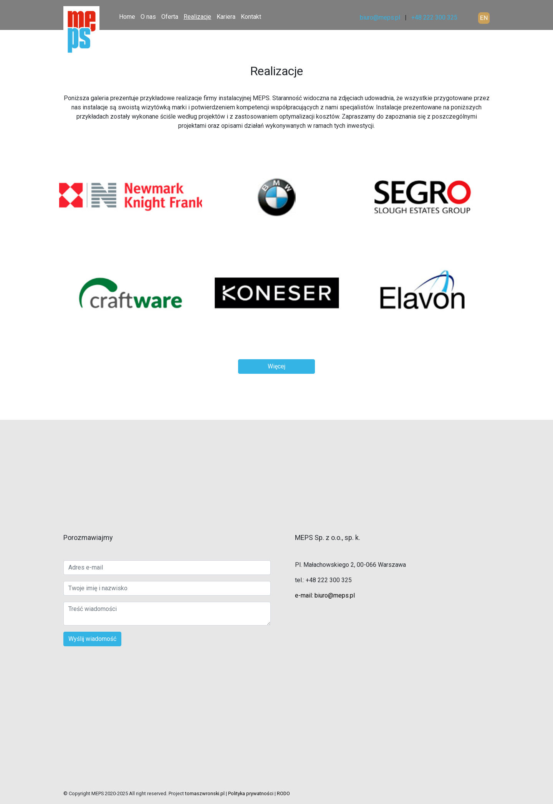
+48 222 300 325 (434, 17)
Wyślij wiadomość (92, 638)
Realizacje (197, 16)
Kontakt (251, 16)
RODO (283, 793)
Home (127, 16)
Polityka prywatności (250, 793)
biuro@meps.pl (380, 17)
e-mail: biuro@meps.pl (325, 595)
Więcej (276, 366)
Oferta (169, 16)
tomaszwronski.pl (205, 793)
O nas (148, 16)
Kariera (226, 16)
